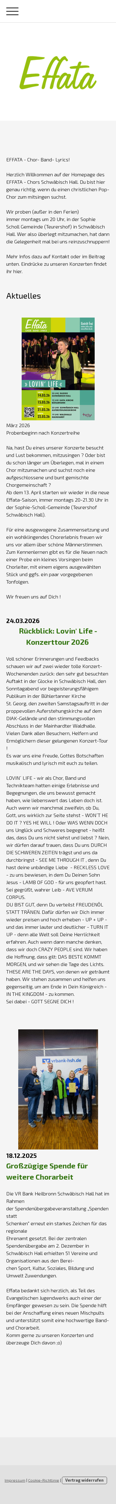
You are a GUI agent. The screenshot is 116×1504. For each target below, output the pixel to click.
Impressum (15, 1480)
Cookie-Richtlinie (43, 1480)
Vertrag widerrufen (84, 1480)
